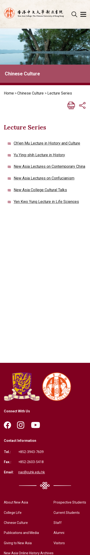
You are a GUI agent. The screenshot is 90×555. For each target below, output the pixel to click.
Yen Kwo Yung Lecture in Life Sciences (46, 201)
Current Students (67, 513)
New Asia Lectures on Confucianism (44, 178)
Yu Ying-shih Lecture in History (39, 155)
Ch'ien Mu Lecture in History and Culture (47, 143)
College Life (13, 513)
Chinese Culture (30, 93)
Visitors (59, 543)
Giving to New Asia (18, 543)
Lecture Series (59, 93)
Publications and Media (21, 533)
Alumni (59, 533)
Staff (58, 523)
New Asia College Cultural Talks (40, 190)
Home (9, 93)
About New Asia (16, 502)
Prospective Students (70, 502)
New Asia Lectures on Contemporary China (49, 166)
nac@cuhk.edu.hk (31, 472)
